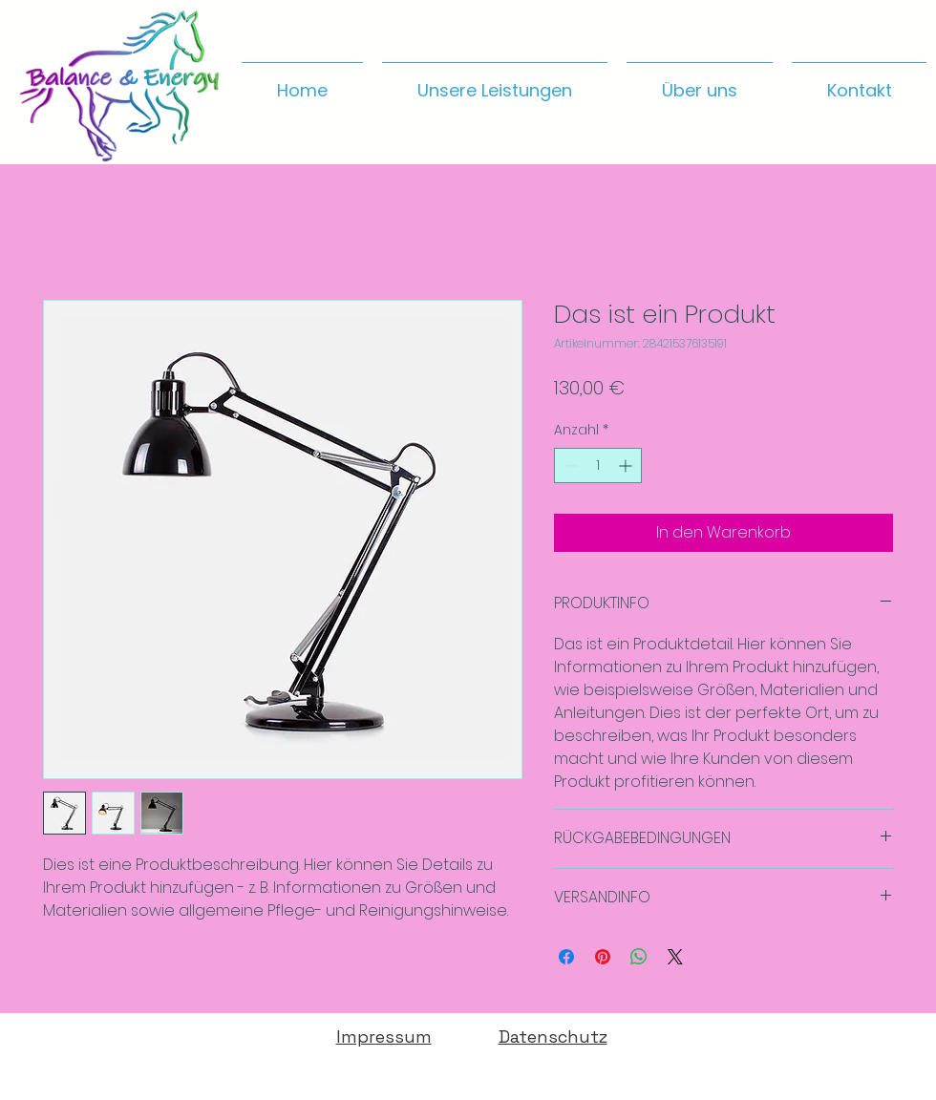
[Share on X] (675, 956)
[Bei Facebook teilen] (566, 956)
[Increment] (627, 465)
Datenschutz (553, 1036)
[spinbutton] (598, 465)
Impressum (384, 1036)
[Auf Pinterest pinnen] (602, 956)
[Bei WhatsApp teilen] (639, 956)
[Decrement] (569, 465)
